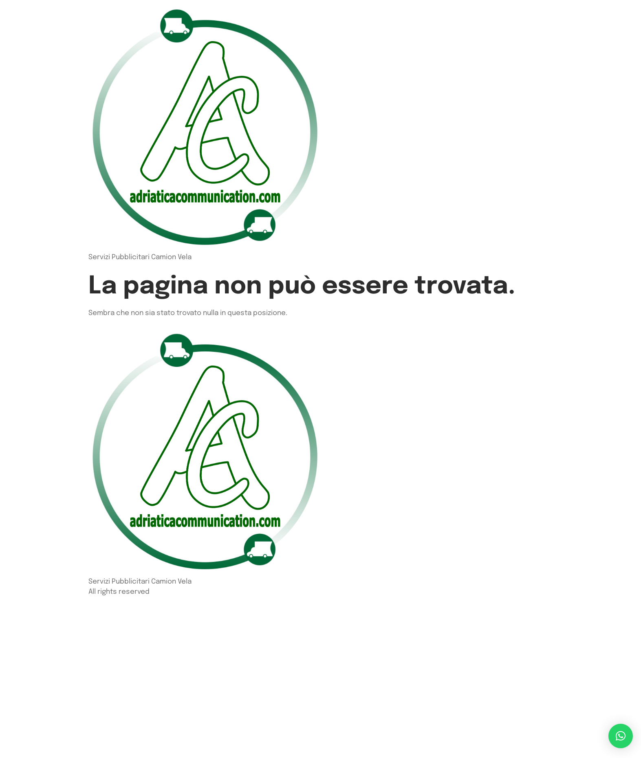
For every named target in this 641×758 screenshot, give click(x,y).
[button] (620, 736)
